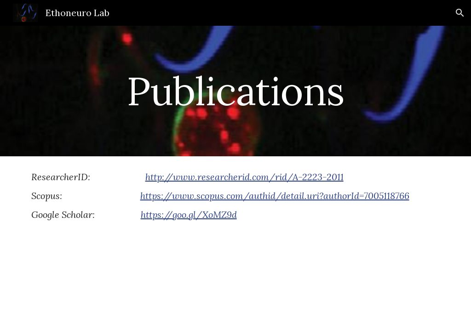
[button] (460, 13)
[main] (235, 91)
